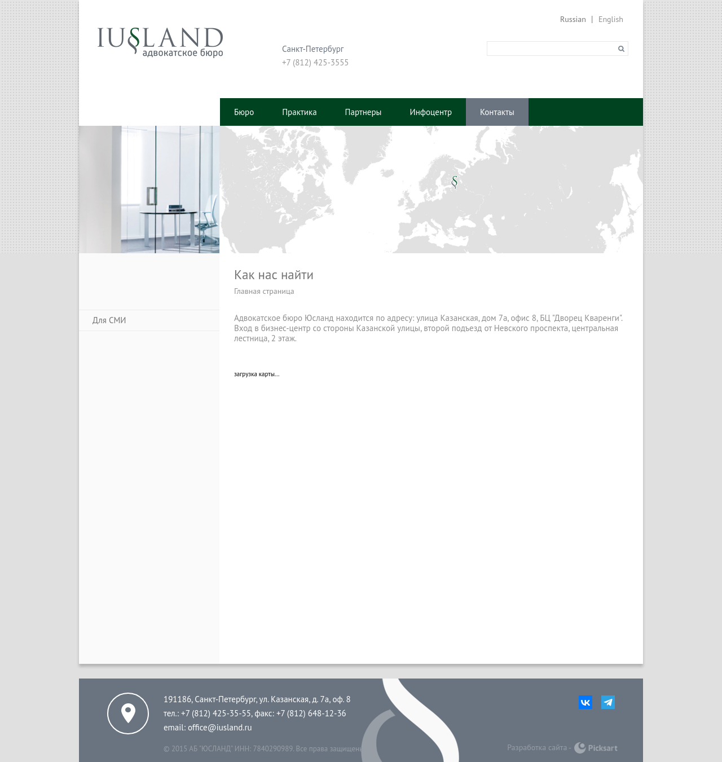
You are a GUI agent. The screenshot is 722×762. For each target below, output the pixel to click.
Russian (573, 19)
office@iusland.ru (220, 727)
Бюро (244, 112)
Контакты (497, 112)
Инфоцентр (431, 112)
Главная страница (264, 291)
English (610, 19)
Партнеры (363, 112)
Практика (299, 112)
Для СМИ (109, 320)
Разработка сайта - (539, 747)
